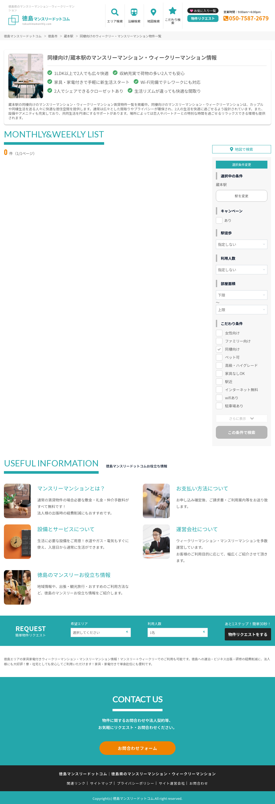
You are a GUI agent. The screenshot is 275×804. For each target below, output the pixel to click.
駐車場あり (234, 405)
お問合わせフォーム (137, 747)
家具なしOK (235, 372)
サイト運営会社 (172, 782)
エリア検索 (115, 21)
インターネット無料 (241, 389)
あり (228, 220)
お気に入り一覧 (205, 10)
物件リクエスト (203, 18)
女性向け (232, 332)
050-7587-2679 (249, 18)
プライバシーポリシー (135, 782)
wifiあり (231, 397)
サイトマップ (101, 782)
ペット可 (232, 357)
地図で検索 (244, 149)
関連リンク (76, 782)
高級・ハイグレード (241, 365)
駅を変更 (241, 195)
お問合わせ (198, 782)
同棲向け (232, 348)
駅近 (228, 381)
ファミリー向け (238, 340)
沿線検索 (134, 21)
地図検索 (153, 21)
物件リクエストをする (247, 634)
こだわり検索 (173, 21)
